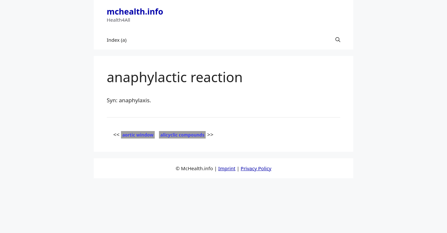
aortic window (137, 135)
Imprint (227, 168)
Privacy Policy (256, 168)
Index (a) (117, 40)
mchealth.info (135, 11)
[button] (338, 40)
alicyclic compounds (182, 135)
